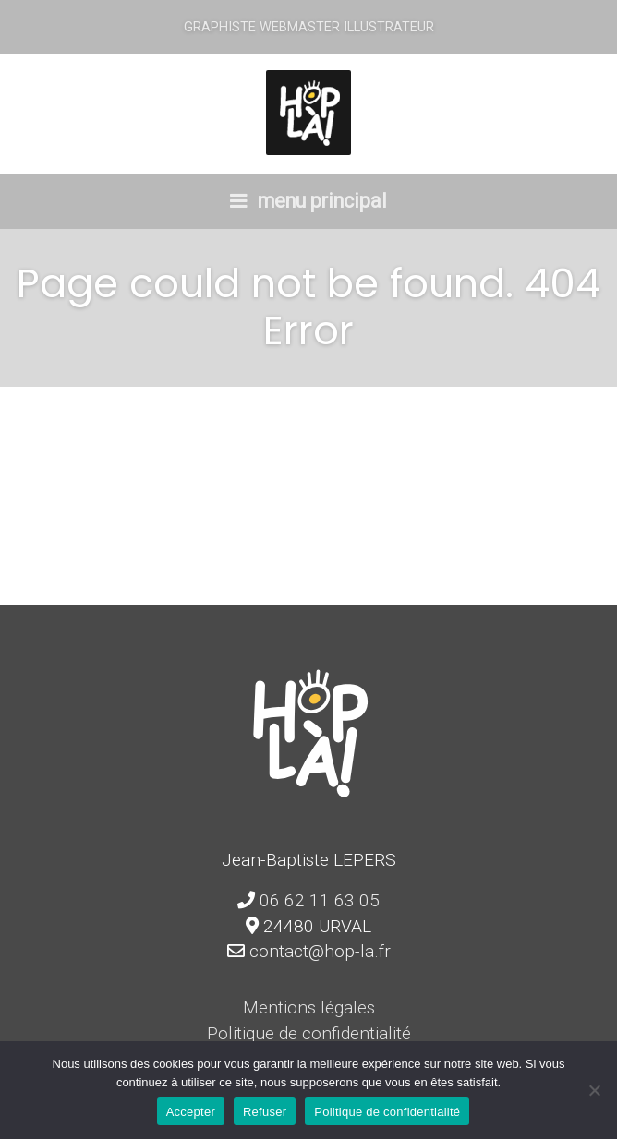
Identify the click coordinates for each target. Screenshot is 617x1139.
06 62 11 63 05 (320, 900)
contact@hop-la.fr (320, 951)
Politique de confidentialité (309, 1033)
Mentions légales (309, 1007)
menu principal (308, 200)
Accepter (190, 1112)
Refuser (264, 1112)
